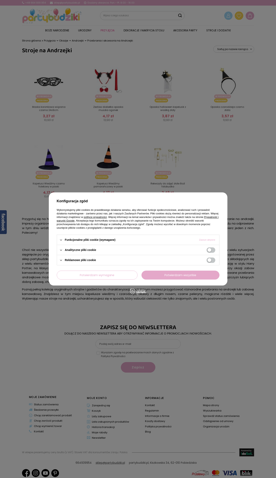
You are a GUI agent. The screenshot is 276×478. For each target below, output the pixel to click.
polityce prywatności (95, 217)
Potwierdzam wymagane (97, 275)
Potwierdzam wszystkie (180, 275)
